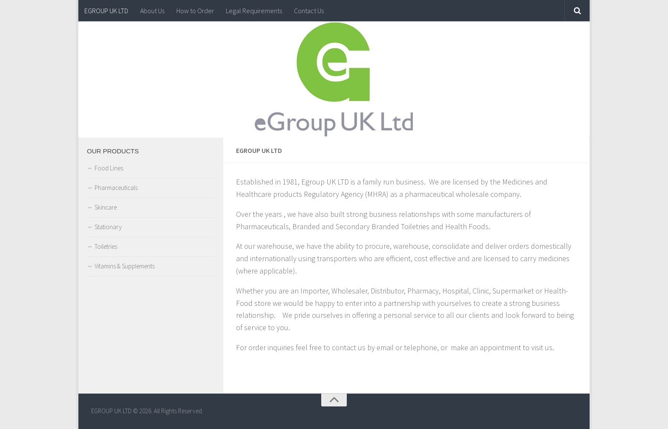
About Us (152, 10)
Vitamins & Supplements (125, 266)
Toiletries (106, 246)
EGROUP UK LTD (106, 10)
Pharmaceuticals (116, 188)
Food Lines (109, 168)
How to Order (195, 10)
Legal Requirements (254, 10)
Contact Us (309, 10)
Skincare (106, 207)
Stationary (108, 227)
